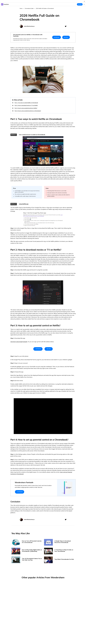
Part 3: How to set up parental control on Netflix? (26, 108)
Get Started (56, 37)
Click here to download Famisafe (19, 341)
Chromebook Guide (29, 8)
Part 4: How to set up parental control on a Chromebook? (28, 111)
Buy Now (66, 37)
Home (21, 8)
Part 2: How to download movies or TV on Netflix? (27, 105)
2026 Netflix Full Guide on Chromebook (45, 8)
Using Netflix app (24, 204)
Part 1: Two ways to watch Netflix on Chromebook (27, 102)
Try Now (80, 4)
